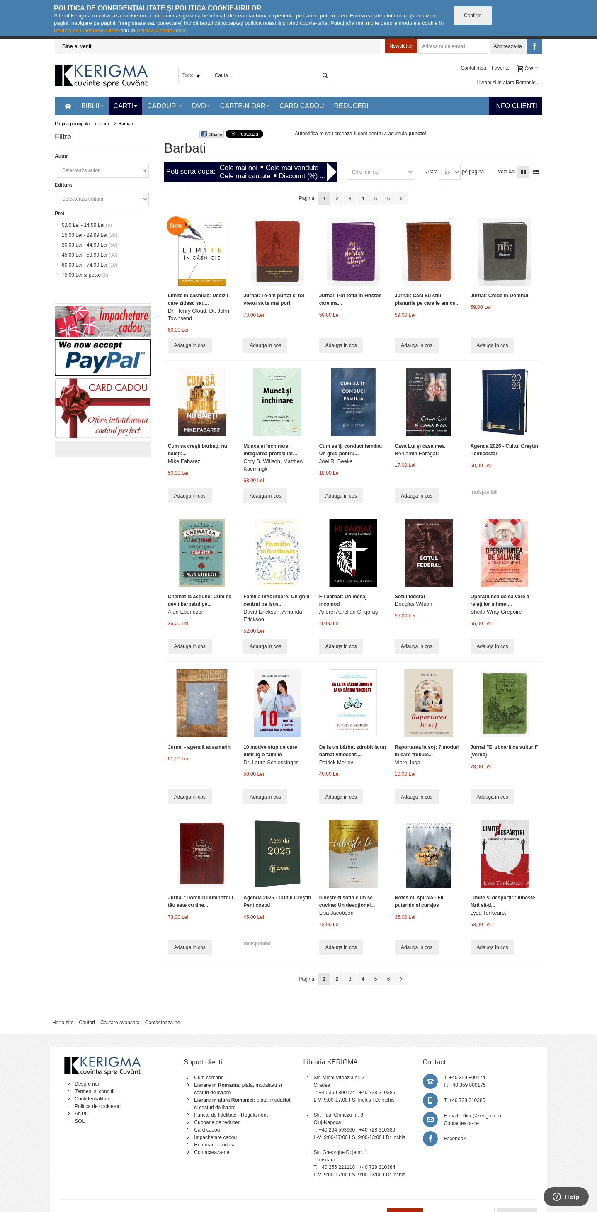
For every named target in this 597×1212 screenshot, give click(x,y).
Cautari (87, 1022)
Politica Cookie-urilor (161, 30)
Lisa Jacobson (336, 913)
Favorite (501, 68)
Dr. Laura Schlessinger (270, 762)
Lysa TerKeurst (488, 913)
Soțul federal (410, 597)
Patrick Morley (336, 762)
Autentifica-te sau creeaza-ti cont (331, 133)
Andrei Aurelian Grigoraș (348, 612)
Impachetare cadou (215, 1137)
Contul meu (473, 68)
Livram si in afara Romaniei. (507, 82)
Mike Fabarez (184, 461)
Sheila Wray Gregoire (496, 612)
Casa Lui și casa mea (420, 446)
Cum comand (208, 1078)
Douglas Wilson (413, 604)
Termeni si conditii (94, 1091)
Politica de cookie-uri (98, 1106)
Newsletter (401, 46)
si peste (85, 275)
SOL (80, 1121)
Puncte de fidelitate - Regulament (230, 1115)
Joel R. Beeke (336, 461)
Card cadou (207, 1130)
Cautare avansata (120, 1022)
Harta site (62, 1022)
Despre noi (87, 1084)
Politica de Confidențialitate (86, 30)
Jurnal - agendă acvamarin (199, 747)
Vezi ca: (506, 172)
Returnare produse (214, 1145)
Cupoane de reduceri (217, 1122)
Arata (432, 172)
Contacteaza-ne (162, 1022)
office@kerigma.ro (481, 1116)
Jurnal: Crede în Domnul (499, 296)
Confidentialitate (92, 1099)
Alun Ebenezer (185, 612)
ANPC (81, 1114)
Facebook (455, 1139)
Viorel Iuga (407, 762)
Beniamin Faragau (417, 453)
